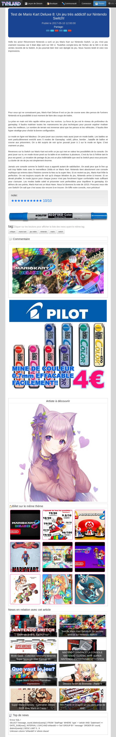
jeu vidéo (33, 232)
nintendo (43, 232)
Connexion (86, 3)
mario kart (22, 232)
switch (60, 232)
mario (52, 232)
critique (12, 232)
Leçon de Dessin (33, 3)
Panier (99, 3)
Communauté (69, 3)
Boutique (52, 3)
